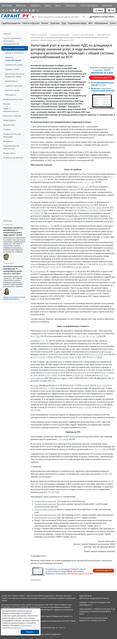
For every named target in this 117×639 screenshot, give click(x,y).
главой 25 (72, 189)
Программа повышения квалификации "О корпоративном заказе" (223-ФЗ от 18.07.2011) (13, 270)
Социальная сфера (77, 23)
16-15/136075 (92, 210)
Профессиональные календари (12, 135)
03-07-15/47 (103, 375)
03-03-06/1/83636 (49, 372)
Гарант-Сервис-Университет (50, 634)
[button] (102, 17)
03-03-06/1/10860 (105, 264)
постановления (37, 378)
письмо (70, 218)
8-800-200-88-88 (85, 596)
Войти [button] (99, 10)
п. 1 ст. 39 (48, 195)
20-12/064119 (36, 213)
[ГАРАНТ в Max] (17, 10)
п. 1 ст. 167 (44, 341)
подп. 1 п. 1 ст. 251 (86, 182)
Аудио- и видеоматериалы (11, 109)
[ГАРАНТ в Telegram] (22, 10)
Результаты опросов (12, 116)
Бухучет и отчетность (14, 53)
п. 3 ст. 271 (84, 187)
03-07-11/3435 (51, 375)
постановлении (39, 271)
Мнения (6, 104)
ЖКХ (90, 23)
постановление (92, 293)
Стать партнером (88, 5)
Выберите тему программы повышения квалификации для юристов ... (14, 298)
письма (90, 205)
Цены (47, 5)
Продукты (35, 5)
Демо (58, 5)
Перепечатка (36, 580)
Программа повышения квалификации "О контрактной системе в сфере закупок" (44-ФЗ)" (13, 231)
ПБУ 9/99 (108, 474)
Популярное (10, 95)
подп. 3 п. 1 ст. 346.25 (98, 449)
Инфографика (9, 120)
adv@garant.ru (85, 611)
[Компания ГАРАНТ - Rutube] (33, 10)
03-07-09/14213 (79, 372)
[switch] (34, 17)
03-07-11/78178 (51, 267)
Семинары (70, 5)
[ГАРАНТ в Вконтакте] (10, 10)
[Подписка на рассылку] (2, 10)
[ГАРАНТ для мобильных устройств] (6, 10)
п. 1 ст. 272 (42, 179)
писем (36, 385)
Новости (7, 33)
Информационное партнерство (11, 147)
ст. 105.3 (36, 336)
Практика (55, 23)
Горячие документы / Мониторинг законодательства (12, 41)
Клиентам (107, 5)
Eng (111, 10)
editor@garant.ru (85, 605)
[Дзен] (14, 10)
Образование (101, 23)
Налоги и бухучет (31, 23)
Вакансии (21, 5)
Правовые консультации (14, 48)
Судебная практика (11, 23)
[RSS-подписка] (37, 10)
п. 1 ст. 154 (94, 336)
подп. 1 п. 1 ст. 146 (80, 336)
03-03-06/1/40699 (80, 267)
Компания (6, 5)
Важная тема (9, 125)
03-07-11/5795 (38, 357)
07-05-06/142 (77, 375)
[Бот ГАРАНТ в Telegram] (25, 10)
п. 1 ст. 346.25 (63, 439)
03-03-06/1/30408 (40, 210)
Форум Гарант (9, 153)
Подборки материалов (13, 157)
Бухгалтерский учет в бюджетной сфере (14, 75)
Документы (8, 141)
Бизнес (44, 23)
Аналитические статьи (13, 99)
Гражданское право (13, 64)
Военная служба (12, 90)
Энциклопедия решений (45, 501)
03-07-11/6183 (96, 354)
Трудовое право (12, 69)
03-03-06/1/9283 (94, 207)
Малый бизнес (11, 81)
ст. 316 (51, 226)
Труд (63, 23)
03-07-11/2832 (95, 357)
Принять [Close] (30, 632)
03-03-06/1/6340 (67, 357)
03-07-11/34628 (107, 372)
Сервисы (7, 129)
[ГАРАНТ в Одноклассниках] (29, 10)
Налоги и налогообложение (13, 58)
